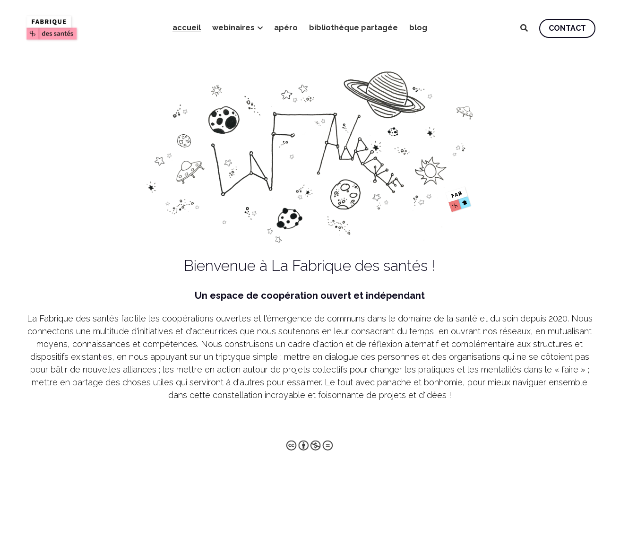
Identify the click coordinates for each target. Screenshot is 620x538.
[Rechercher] (524, 28)
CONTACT (567, 28)
